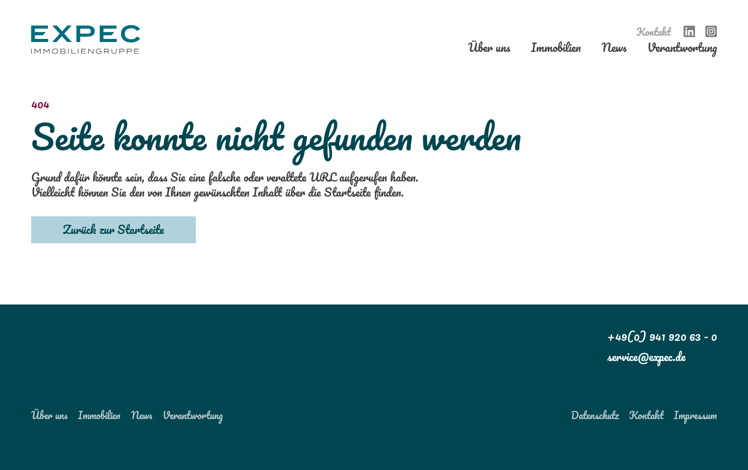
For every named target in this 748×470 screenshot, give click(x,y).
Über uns (489, 49)
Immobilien (556, 49)
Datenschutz (595, 415)
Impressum (695, 415)
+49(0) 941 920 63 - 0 (662, 336)
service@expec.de (646, 357)
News (614, 49)
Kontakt (653, 32)
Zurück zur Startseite (113, 229)
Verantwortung (682, 49)
